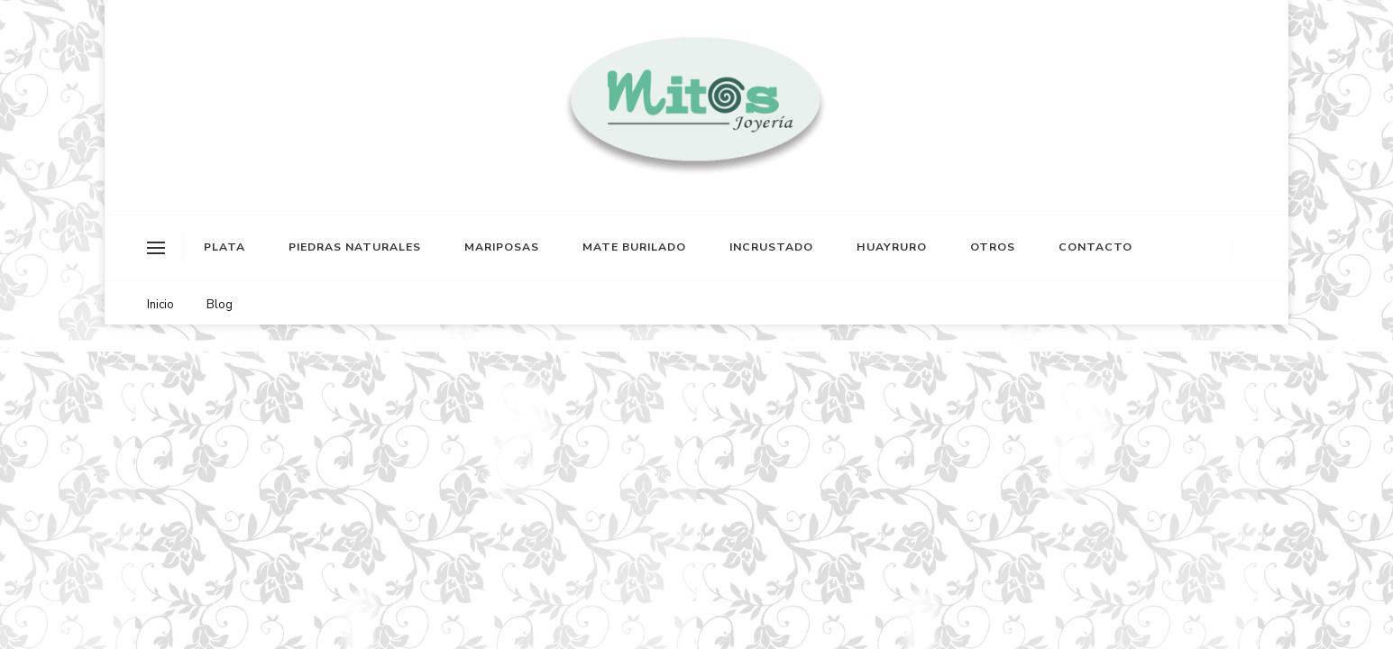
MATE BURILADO (634, 247)
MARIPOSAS (501, 247)
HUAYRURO (892, 247)
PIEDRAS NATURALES (355, 247)
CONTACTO (1095, 247)
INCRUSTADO (771, 247)
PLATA (224, 247)
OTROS (992, 247)
